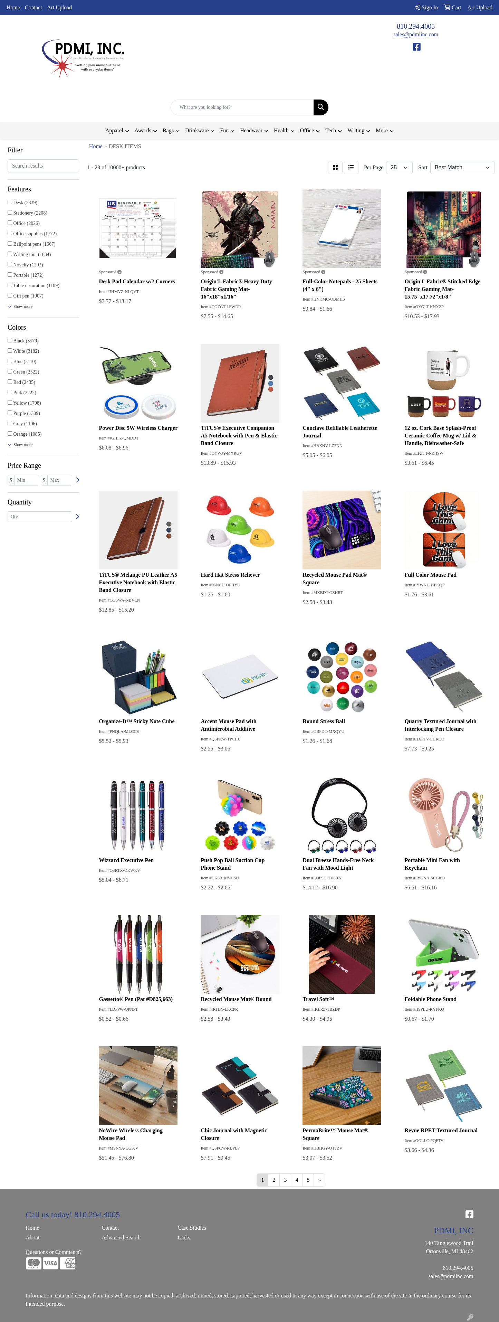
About (33, 1237)
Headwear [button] (251, 130)
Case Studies (192, 1228)
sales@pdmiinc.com (415, 34)
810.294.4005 (416, 26)
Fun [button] (224, 130)
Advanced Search (121, 1237)
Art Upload (59, 7)
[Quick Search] (242, 107)
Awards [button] (143, 130)
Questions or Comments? (54, 1252)
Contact (33, 7)
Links (184, 1237)
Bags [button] (168, 130)
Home (13, 7)
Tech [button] (330, 130)
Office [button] (307, 130)
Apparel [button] (114, 130)
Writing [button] (355, 130)
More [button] (382, 130)
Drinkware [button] (197, 130)
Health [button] (281, 130)
